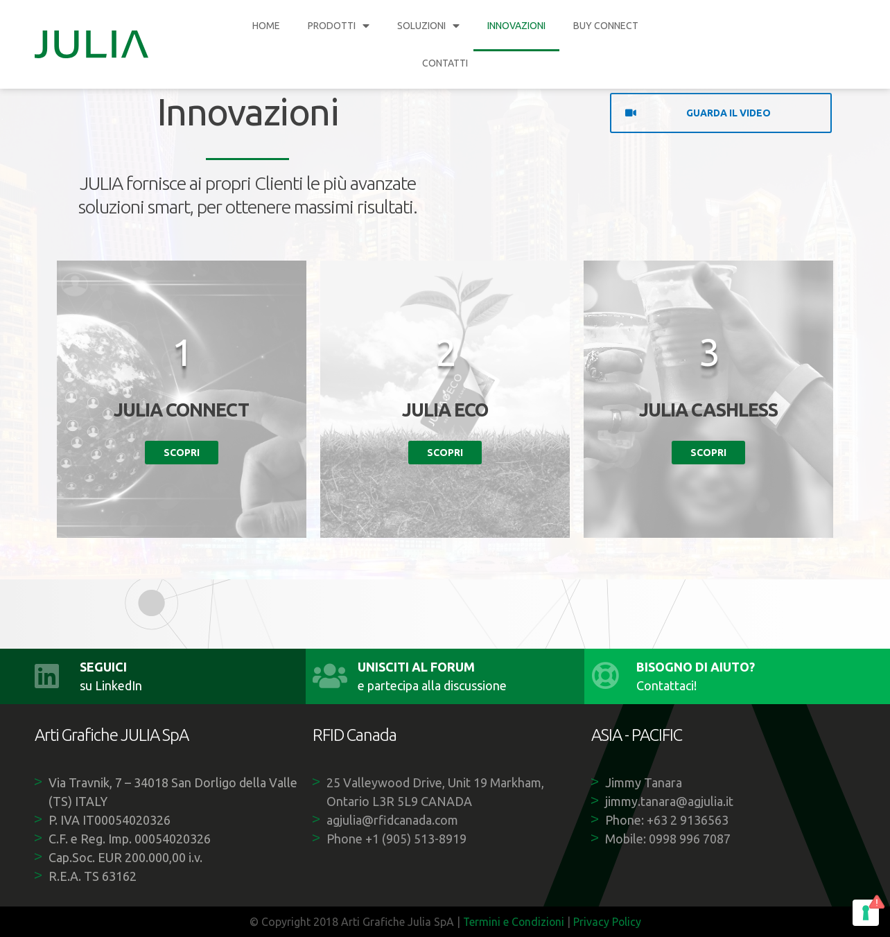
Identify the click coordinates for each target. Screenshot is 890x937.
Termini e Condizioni (513, 922)
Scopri (182, 452)
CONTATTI (445, 63)
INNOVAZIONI (516, 25)
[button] (721, 113)
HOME (266, 25)
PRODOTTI (338, 25)
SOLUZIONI (428, 25)
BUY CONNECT (605, 25)
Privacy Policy (608, 922)
